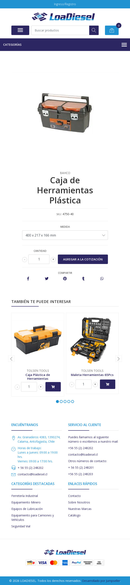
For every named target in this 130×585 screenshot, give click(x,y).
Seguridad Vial (20, 526)
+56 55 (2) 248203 (80, 474)
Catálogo (74, 515)
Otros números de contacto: (87, 461)
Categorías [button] (65, 45)
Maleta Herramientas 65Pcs (92, 375)
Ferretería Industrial (24, 496)
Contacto (74, 496)
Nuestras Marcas (80, 509)
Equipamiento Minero (26, 502)
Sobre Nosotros (79, 502)
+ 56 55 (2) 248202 (30, 468)
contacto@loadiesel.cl (32, 474)
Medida (65, 227)
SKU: (59, 214)
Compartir (65, 273)
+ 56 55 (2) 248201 (81, 467)
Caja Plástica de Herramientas (37, 377)
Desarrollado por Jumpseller (101, 581)
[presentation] (11, 358)
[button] (57, 401)
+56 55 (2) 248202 (80, 448)
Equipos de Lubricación (27, 509)
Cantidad (40, 251)
